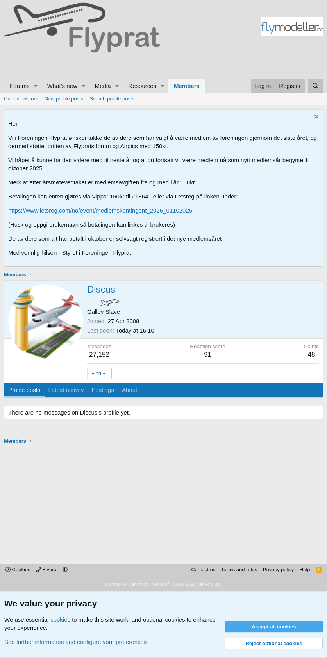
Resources (142, 85)
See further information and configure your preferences (75, 641)
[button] (35, 86)
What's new (62, 85)
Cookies (17, 569)
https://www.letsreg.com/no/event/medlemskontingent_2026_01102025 (100, 210)
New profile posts (63, 99)
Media (103, 85)
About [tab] (129, 389)
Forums (20, 85)
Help (305, 569)
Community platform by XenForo (163, 584)
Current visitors (21, 99)
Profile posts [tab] (24, 389)
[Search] (315, 86)
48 (311, 354)
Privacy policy (278, 569)
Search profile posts (111, 99)
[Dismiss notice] (315, 118)
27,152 (99, 354)
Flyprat (47, 569)
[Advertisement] (74, 64)
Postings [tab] (102, 389)
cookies (60, 619)
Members (187, 85)
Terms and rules (239, 569)
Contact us (203, 569)
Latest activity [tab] (66, 389)
